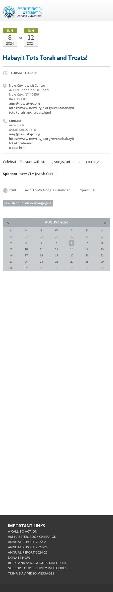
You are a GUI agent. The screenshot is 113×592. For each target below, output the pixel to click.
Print (9, 190)
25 (41, 261)
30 (10, 267)
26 (56, 261)
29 (102, 261)
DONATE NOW (19, 557)
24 (26, 261)
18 (41, 255)
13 (71, 249)
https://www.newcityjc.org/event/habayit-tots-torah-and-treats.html (42, 110)
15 (102, 249)
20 (71, 255)
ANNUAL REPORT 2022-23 (27, 542)
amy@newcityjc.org (24, 103)
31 (26, 267)
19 (56, 255)
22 (102, 255)
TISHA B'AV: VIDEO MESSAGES (31, 573)
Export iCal (86, 190)
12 (56, 249)
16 (10, 255)
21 (86, 255)
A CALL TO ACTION (22, 531)
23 (10, 261)
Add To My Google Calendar (47, 190)
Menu (104, 10)
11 (41, 249)
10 (26, 249)
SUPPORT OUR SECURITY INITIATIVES (37, 568)
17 (26, 255)
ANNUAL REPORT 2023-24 (27, 547)
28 (86, 261)
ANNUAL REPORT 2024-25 (27, 552)
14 (86, 249)
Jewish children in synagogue (28, 203)
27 (71, 261)
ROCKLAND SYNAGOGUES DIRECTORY (37, 563)
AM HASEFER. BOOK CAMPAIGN (32, 536)
